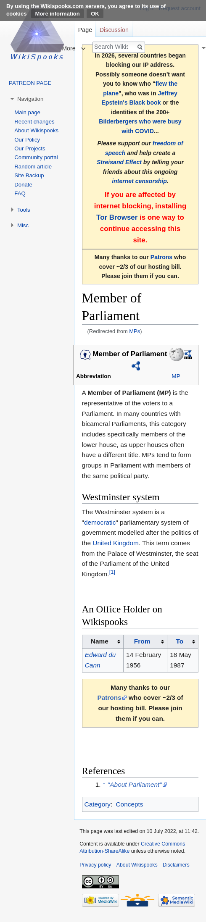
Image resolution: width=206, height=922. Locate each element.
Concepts (129, 804)
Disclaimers (176, 865)
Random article (33, 166)
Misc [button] (23, 225)
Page (85, 29)
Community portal (36, 157)
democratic (100, 522)
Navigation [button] (30, 99)
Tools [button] (23, 210)
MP (176, 376)
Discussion (114, 29)
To (179, 641)
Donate (23, 184)
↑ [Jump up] (104, 784)
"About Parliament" (135, 784)
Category (98, 804)
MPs (134, 331)
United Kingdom (115, 542)
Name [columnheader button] (99, 641)
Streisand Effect (119, 162)
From (142, 641)
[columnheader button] (145, 642)
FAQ (19, 193)
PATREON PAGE (30, 83)
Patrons (161, 257)
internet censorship (139, 181)
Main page (27, 112)
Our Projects (29, 148)
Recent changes (34, 121)
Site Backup (29, 175)
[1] (112, 572)
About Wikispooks (36, 130)
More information (57, 14)
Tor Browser (116, 217)
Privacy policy (95, 865)
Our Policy (27, 140)
